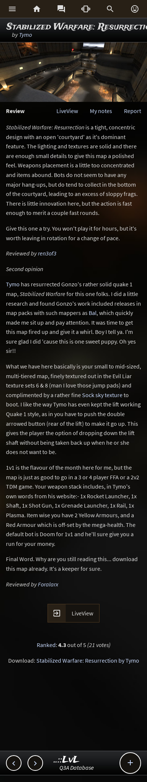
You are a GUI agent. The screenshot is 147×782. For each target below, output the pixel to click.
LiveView (67, 111)
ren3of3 (47, 253)
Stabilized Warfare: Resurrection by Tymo (87, 660)
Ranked (46, 645)
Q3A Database (76, 767)
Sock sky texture (102, 395)
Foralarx (48, 584)
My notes (101, 111)
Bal (93, 312)
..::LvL (66, 759)
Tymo (25, 34)
